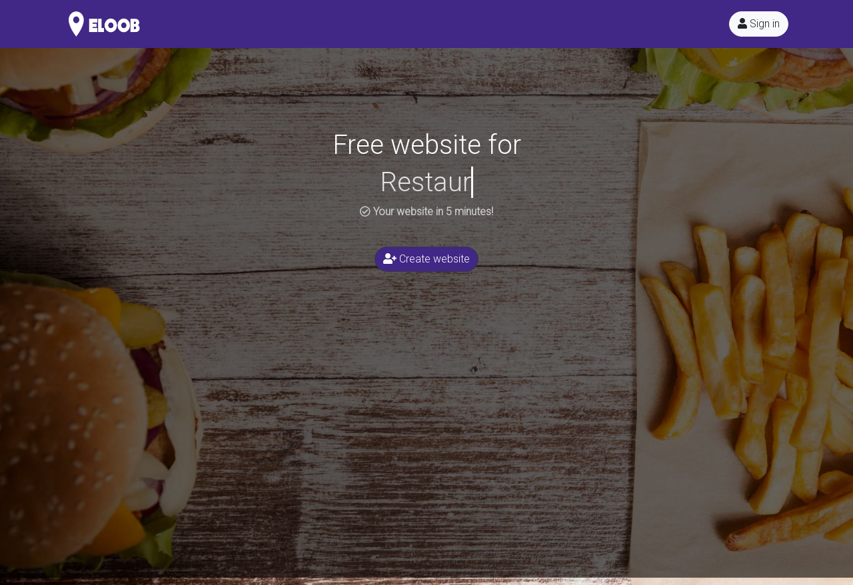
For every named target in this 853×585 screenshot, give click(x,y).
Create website (426, 259)
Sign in (759, 23)
